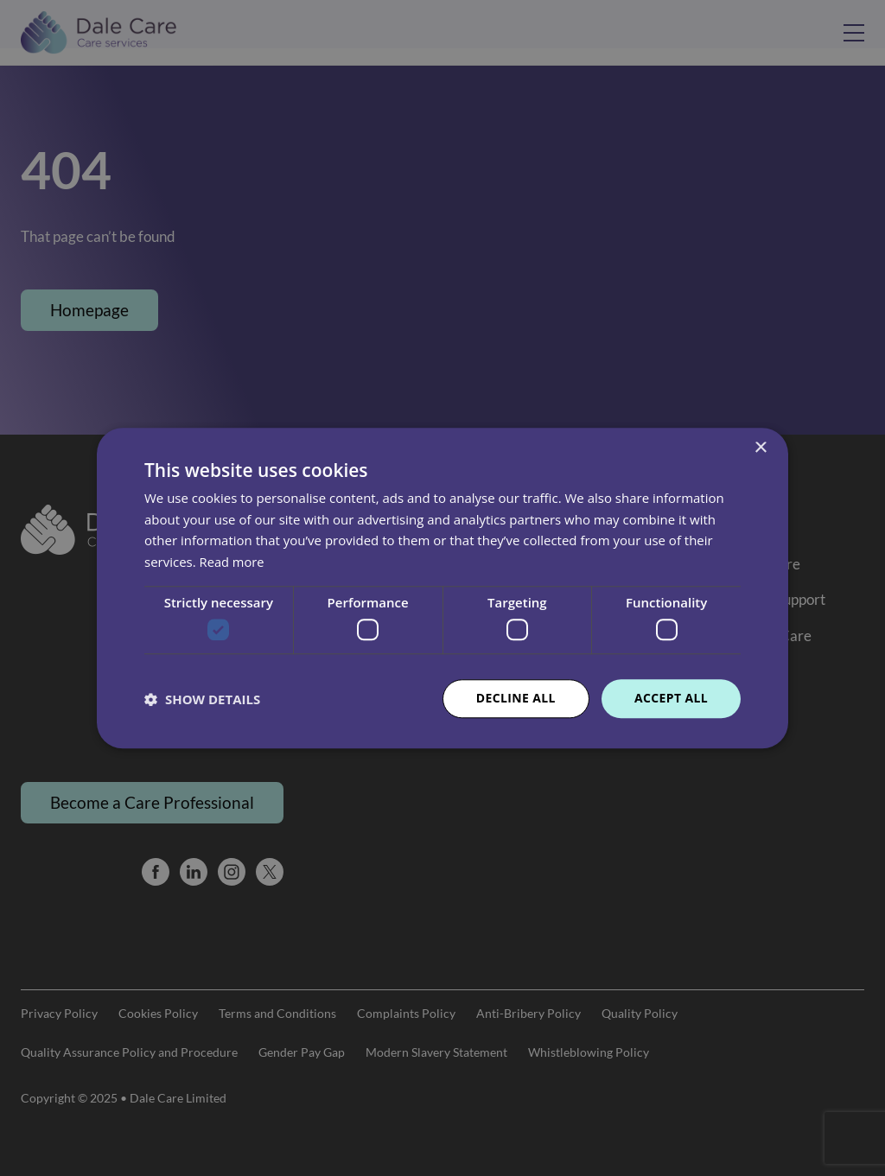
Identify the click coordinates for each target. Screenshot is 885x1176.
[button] (202, 699)
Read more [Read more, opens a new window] (233, 561)
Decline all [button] (515, 698)
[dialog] (442, 588)
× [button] (760, 448)
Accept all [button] (671, 698)
